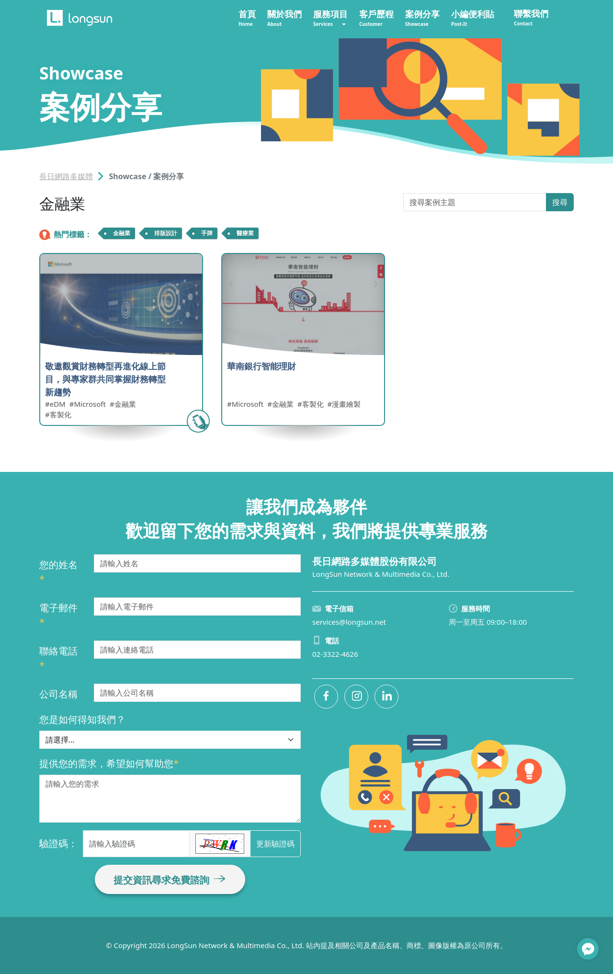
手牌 (207, 233)
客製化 (60, 414)
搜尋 (560, 202)
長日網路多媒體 (66, 176)
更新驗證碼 (275, 843)
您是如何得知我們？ (82, 719)
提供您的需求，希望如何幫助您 (109, 763)
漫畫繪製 (346, 404)
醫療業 (245, 233)
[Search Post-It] (474, 202)
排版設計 (165, 233)
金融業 (121, 233)
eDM (58, 404)
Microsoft (89, 404)
